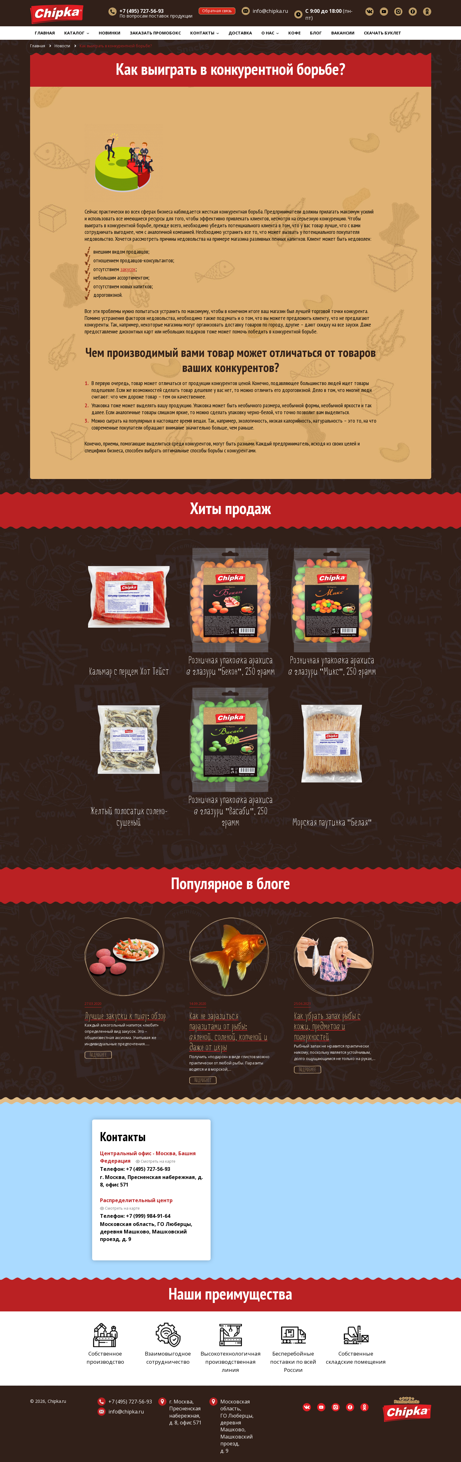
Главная (45, 33)
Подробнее (98, 1055)
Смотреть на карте (158, 1161)
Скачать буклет (382, 33)
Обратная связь (217, 10)
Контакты (204, 33)
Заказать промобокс (155, 33)
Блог (316, 33)
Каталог (76, 33)
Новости (62, 46)
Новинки (109, 33)
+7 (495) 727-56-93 (130, 1401)
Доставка (240, 33)
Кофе (294, 33)
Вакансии (342, 33)
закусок (128, 269)
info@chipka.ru (270, 11)
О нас (270, 33)
